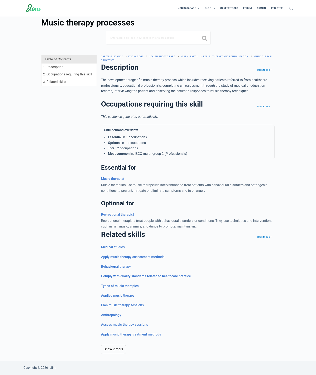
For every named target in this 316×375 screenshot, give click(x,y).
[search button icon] (204, 39)
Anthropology (111, 315)
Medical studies (113, 247)
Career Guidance (112, 56)
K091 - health (189, 56)
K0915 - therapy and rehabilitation (225, 56)
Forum (247, 8)
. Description (53, 67)
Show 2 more (113, 349)
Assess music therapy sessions (124, 325)
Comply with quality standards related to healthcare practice (146, 276)
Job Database (189, 8)
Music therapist (112, 179)
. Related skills (54, 82)
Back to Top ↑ (264, 69)
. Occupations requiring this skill (67, 74)
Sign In (261, 8)
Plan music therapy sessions (122, 305)
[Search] (291, 8)
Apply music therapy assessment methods (132, 257)
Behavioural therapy (116, 266)
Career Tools (229, 8)
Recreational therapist (117, 214)
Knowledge (135, 56)
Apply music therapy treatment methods (131, 334)
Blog (211, 8)
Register (277, 8)
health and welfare (162, 56)
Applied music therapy (117, 295)
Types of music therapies (119, 286)
